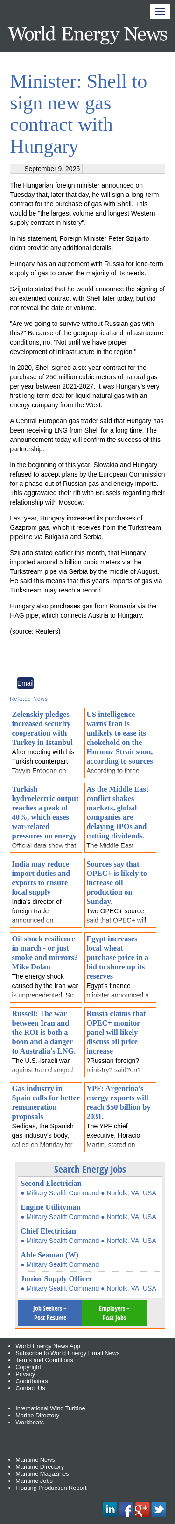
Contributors (31, 1381)
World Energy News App (47, 1346)
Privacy (25, 1374)
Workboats (29, 1422)
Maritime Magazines (42, 1473)
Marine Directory (37, 1415)
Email (25, 683)
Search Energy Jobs (90, 1169)
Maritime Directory (39, 1466)
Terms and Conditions (44, 1360)
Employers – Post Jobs (114, 1313)
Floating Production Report (50, 1487)
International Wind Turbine (50, 1408)
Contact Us (30, 1388)
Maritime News (35, 1459)
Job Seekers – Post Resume (50, 1313)
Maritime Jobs (34, 1480)
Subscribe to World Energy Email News (67, 1353)
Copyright (28, 1367)
